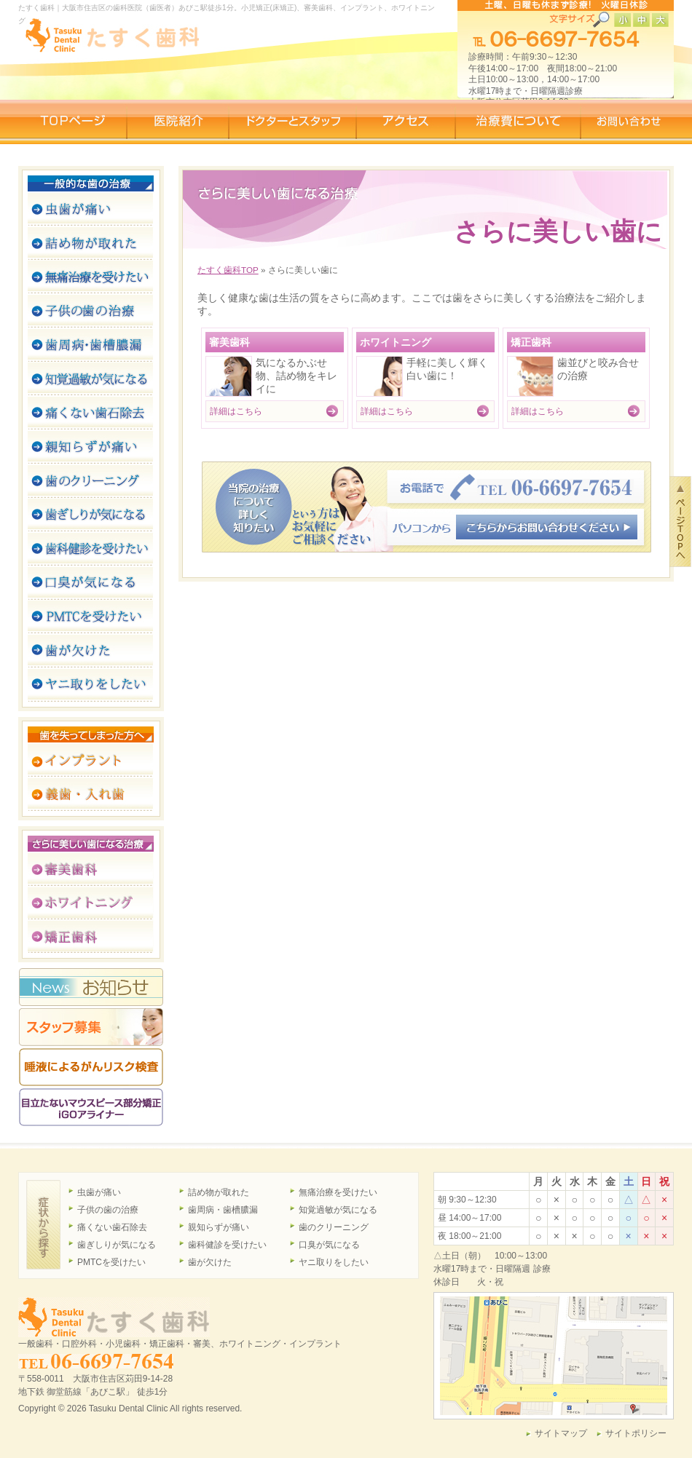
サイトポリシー (636, 1433)
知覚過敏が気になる (338, 1210)
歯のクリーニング (334, 1227)
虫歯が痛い (99, 1192)
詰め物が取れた (218, 1192)
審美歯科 (229, 342)
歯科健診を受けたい (227, 1245)
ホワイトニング (395, 342)
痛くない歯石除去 (112, 1227)
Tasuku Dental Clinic (128, 1408)
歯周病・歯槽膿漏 (223, 1210)
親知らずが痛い (218, 1227)
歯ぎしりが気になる (116, 1245)
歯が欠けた (210, 1262)
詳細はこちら (236, 411)
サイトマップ (561, 1433)
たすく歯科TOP (228, 269)
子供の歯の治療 (107, 1210)
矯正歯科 (531, 342)
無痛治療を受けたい (338, 1192)
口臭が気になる (329, 1245)
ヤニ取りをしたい (334, 1262)
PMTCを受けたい (111, 1262)
